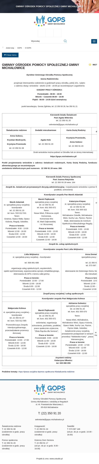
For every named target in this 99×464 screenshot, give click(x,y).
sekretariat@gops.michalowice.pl (49, 419)
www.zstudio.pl (56, 458)
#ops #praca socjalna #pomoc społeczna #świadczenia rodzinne (46, 372)
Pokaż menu (10, 55)
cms (47, 458)
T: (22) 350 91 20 (49, 413)
